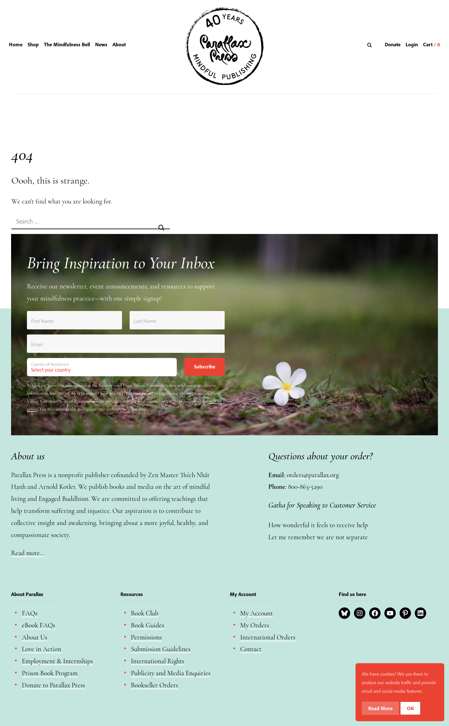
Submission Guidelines (160, 649)
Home (15, 44)
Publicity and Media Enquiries (170, 673)
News (101, 44)
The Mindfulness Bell (67, 44)
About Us (34, 637)
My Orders (254, 625)
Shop (33, 44)
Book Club (144, 613)
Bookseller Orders (154, 685)
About (119, 44)
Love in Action (41, 649)
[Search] (370, 45)
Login (412, 44)
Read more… (27, 553)
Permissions (146, 637)
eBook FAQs (38, 625)
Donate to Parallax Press (53, 685)
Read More (380, 708)
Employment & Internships (57, 661)
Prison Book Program (50, 673)
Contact (250, 649)
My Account (256, 613)
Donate (393, 44)
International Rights (157, 661)
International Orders (267, 637)
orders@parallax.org (313, 475)
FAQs (29, 613)
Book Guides (147, 625)
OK (410, 708)
